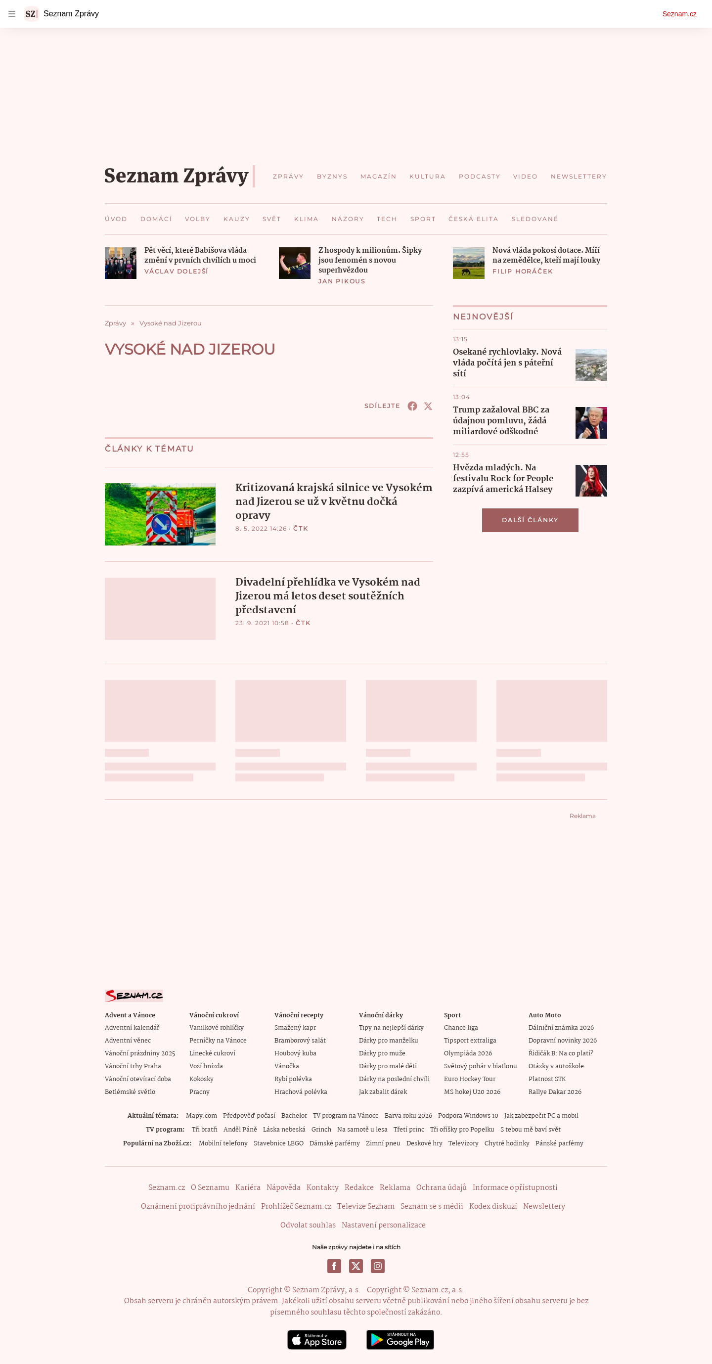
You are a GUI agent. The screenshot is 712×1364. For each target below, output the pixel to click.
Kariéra (248, 1187)
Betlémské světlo (130, 1092)
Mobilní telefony (223, 1143)
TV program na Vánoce (346, 1115)
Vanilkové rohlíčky (216, 1027)
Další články (530, 520)
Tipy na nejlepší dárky (391, 1027)
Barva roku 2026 (408, 1115)
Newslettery (544, 1206)
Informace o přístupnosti (515, 1187)
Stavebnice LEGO (279, 1143)
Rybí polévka (293, 1079)
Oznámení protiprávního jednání (198, 1206)
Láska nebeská (284, 1129)
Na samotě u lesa (362, 1129)
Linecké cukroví (212, 1053)
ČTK (300, 528)
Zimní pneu (383, 1143)
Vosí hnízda (206, 1066)
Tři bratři (205, 1129)
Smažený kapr (295, 1027)
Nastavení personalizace (384, 1225)
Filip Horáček (522, 271)
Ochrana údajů (441, 1187)
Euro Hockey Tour (469, 1079)
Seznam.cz (680, 14)
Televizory (463, 1143)
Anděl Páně (240, 1129)
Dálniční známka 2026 (561, 1027)
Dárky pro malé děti (388, 1066)
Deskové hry (424, 1143)
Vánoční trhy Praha (133, 1066)
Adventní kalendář (132, 1027)
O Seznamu (210, 1187)
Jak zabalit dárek (383, 1092)
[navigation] (12, 14)
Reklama (395, 1187)
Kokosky (201, 1079)
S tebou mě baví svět (530, 1129)
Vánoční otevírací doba (138, 1079)
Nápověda (284, 1187)
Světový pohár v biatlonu (480, 1066)
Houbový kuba (295, 1053)
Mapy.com (201, 1115)
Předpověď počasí (249, 1115)
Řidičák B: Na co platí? (561, 1053)
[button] (120, 263)
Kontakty (323, 1187)
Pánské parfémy (559, 1143)
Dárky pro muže (382, 1053)
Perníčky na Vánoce (218, 1040)
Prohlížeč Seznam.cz (296, 1206)
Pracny (199, 1092)
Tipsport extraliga (470, 1040)
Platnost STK (547, 1079)
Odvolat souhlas (308, 1225)
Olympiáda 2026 (468, 1053)
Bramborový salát (300, 1040)
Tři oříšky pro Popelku (462, 1129)
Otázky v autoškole (556, 1066)
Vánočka (286, 1066)
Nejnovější (483, 316)
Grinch (321, 1129)
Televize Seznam (366, 1206)
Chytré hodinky (507, 1143)
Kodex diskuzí (493, 1206)
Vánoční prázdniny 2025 (140, 1053)
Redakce (359, 1187)
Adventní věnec (128, 1040)
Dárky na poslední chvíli (394, 1079)
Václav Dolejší (176, 271)
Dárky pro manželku (388, 1040)
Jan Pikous (341, 281)
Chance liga (461, 1027)
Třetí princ (409, 1129)
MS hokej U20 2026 (472, 1092)
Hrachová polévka (300, 1092)
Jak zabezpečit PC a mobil (541, 1115)
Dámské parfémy (335, 1143)
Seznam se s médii (431, 1206)
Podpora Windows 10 (468, 1115)
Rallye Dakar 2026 (555, 1092)
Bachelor (294, 1115)
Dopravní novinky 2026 (563, 1040)
